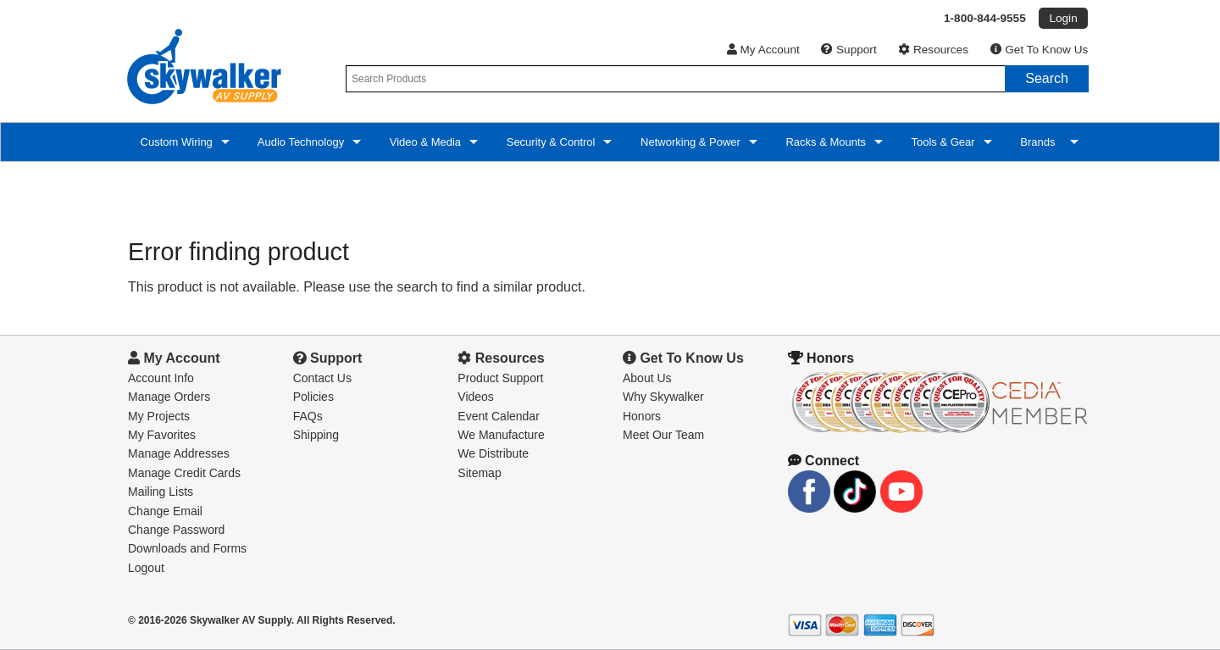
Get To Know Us (1039, 49)
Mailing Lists (160, 491)
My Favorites (162, 435)
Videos (476, 396)
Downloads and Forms (187, 548)
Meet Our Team (663, 435)
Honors (642, 416)
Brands (1040, 142)
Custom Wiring (175, 142)
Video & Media (423, 142)
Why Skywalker (663, 396)
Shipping (316, 435)
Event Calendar (499, 416)
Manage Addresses (179, 453)
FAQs (308, 416)
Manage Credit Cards (184, 473)
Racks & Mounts (824, 142)
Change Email (165, 511)
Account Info (161, 378)
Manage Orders (169, 396)
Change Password (176, 529)
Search (1046, 78)
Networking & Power (688, 142)
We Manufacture (501, 435)
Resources (933, 49)
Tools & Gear (941, 142)
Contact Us (322, 378)
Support (848, 49)
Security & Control (549, 142)
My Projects (159, 416)
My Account (763, 49)
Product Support (500, 378)
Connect (823, 460)
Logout (146, 568)
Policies (313, 396)
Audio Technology (299, 142)
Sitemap (479, 473)
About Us (647, 378)
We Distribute (493, 453)
